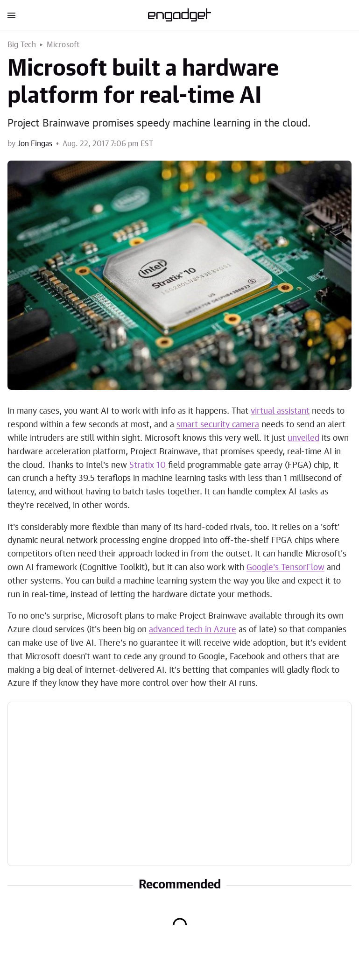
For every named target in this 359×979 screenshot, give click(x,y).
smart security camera (217, 425)
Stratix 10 (147, 465)
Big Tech (21, 45)
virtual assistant (280, 411)
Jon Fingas (34, 144)
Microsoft (63, 45)
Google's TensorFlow (285, 567)
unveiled (303, 438)
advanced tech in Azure (192, 630)
